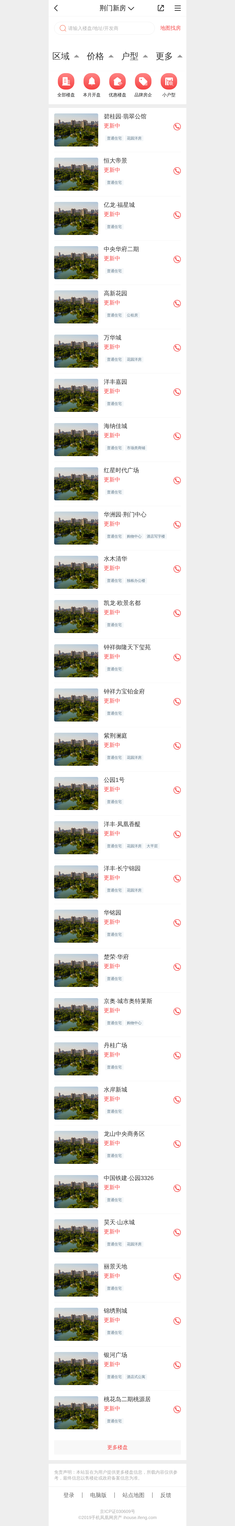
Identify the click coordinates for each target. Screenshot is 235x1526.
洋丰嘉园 (115, 381)
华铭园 (112, 912)
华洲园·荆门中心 (125, 514)
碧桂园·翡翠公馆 (125, 116)
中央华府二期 (121, 249)
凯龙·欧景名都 (122, 603)
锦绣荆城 (115, 1310)
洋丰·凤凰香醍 (122, 824)
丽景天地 (115, 1266)
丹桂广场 (115, 1045)
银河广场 (115, 1355)
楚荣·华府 (116, 957)
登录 (68, 1495)
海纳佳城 (115, 426)
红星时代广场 (121, 470)
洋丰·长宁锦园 (122, 868)
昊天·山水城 (119, 1222)
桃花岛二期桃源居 (127, 1399)
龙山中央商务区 (124, 1133)
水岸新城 (115, 1089)
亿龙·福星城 (119, 205)
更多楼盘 (117, 1447)
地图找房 (170, 28)
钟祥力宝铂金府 (124, 691)
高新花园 (115, 293)
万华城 (112, 337)
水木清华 (115, 558)
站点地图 (133, 1495)
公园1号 (114, 780)
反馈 (165, 1495)
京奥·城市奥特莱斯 (128, 1001)
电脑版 (98, 1495)
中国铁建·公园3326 (129, 1178)
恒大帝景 (115, 160)
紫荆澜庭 (115, 735)
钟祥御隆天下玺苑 (127, 647)
